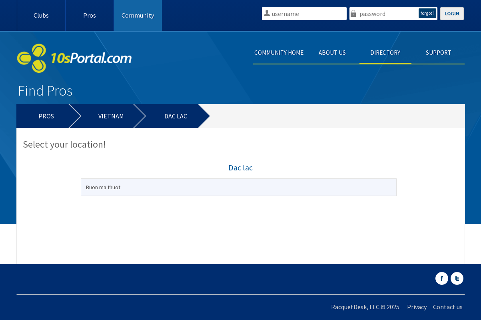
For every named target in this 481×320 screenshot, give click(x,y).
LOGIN (452, 13)
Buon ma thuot (103, 187)
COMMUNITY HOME (278, 52)
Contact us (448, 307)
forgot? (427, 13)
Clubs (41, 15)
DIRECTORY (385, 52)
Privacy (417, 307)
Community (138, 15)
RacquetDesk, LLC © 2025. (366, 307)
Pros (89, 15)
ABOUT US (332, 52)
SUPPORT (438, 52)
